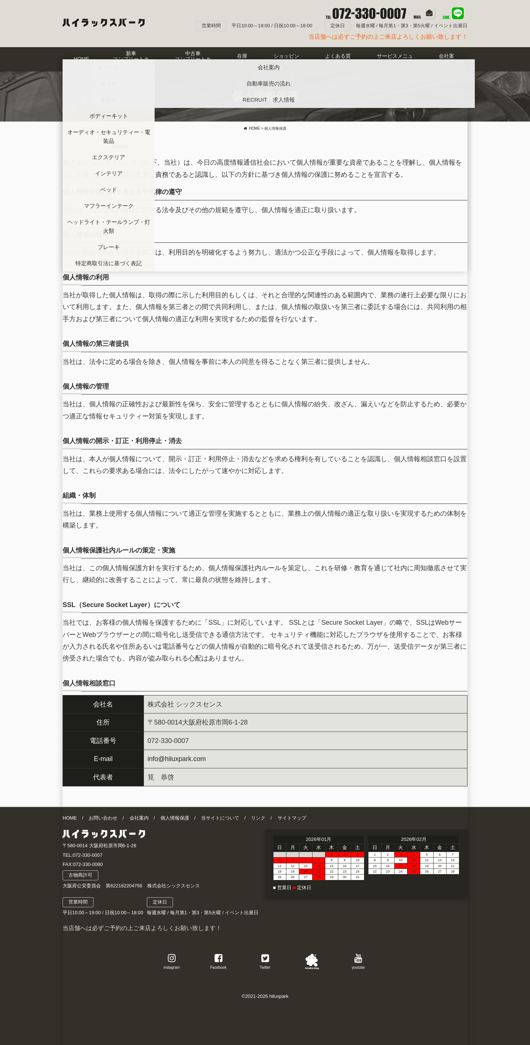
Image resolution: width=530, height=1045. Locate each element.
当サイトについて (220, 818)
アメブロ (311, 960)
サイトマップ (292, 818)
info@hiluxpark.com (177, 758)
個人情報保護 (174, 818)
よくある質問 (338, 58)
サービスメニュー (395, 58)
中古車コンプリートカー (193, 59)
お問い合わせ (103, 818)
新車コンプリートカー (131, 59)
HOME (81, 59)
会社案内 (139, 818)
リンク (258, 818)
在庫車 (242, 58)
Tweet (119, 147)
